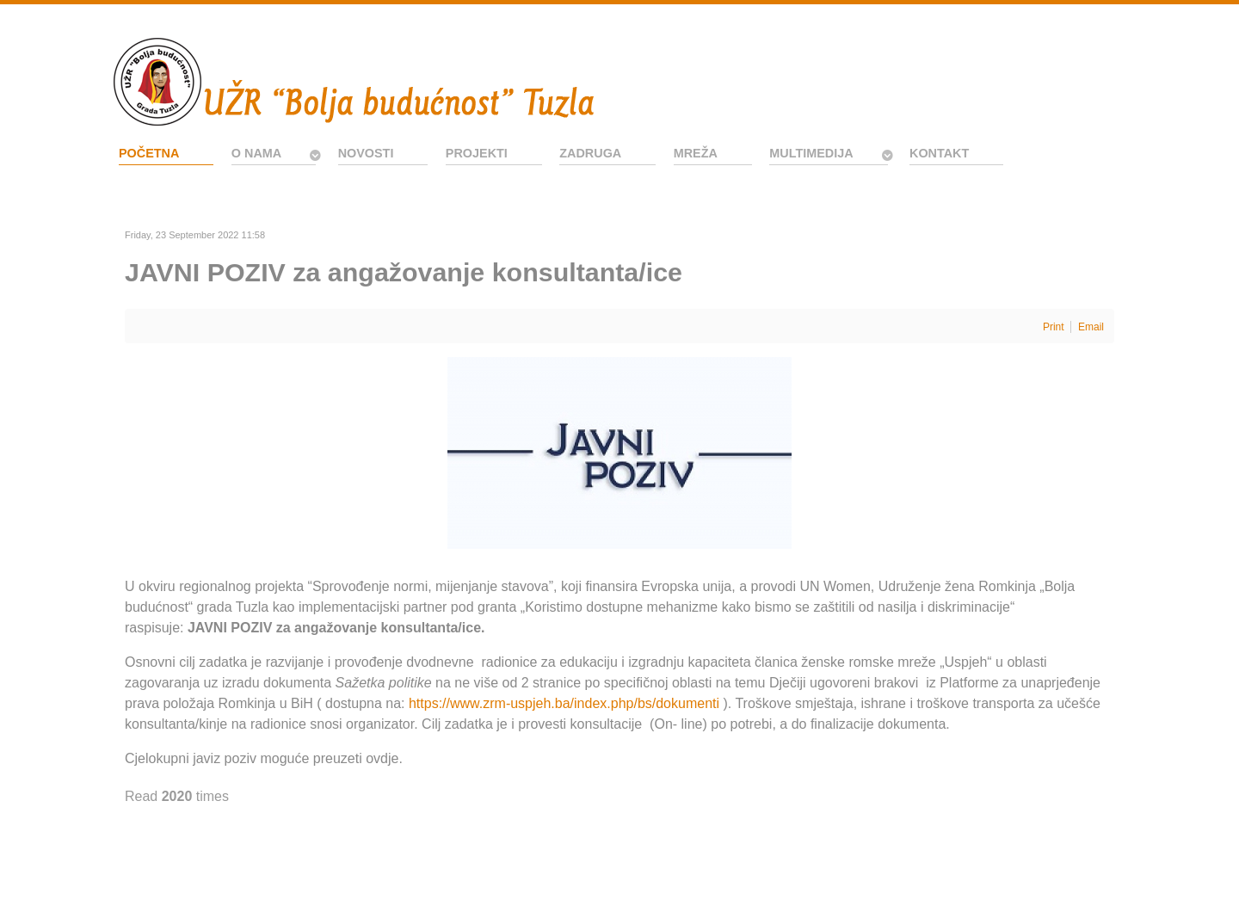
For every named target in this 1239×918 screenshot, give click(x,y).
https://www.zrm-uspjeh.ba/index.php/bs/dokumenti (564, 703)
